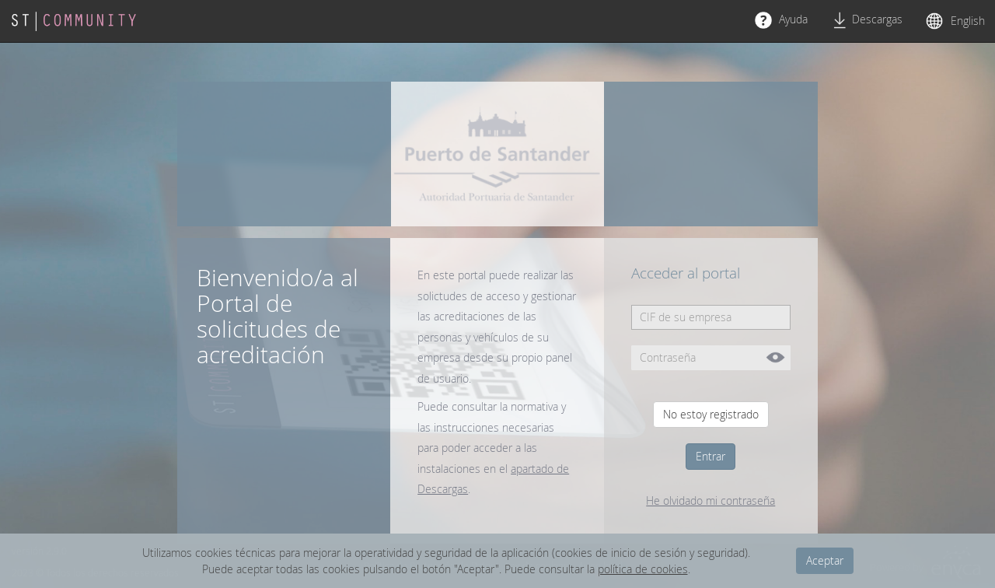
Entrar (710, 456)
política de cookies (643, 569)
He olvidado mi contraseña (710, 500)
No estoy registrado (711, 414)
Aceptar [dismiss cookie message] (824, 560)
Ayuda (781, 20)
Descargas (866, 20)
